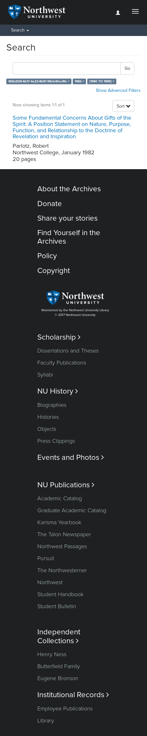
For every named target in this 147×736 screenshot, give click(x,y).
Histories (48, 416)
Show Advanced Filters (118, 90)
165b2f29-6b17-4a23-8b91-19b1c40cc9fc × (38, 81)
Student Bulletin (56, 606)
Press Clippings (56, 440)
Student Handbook (60, 594)
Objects (46, 428)
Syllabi (45, 374)
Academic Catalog (59, 498)
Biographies (51, 404)
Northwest (50, 582)
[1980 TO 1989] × (101, 81)
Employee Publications (65, 708)
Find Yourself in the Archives (68, 237)
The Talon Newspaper (64, 534)
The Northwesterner (62, 570)
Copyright (53, 270)
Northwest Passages (62, 546)
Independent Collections (58, 636)
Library (45, 720)
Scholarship (59, 337)
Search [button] (20, 30)
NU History (57, 391)
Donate (49, 203)
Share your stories (67, 218)
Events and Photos (70, 457)
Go (127, 68)
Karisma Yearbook (59, 522)
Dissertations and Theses (68, 350)
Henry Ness (51, 654)
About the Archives (69, 188)
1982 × (79, 81)
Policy (47, 255)
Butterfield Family (58, 666)
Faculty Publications (61, 362)
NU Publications (66, 485)
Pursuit (45, 558)
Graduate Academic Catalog (71, 510)
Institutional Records (73, 694)
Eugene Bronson (57, 678)
